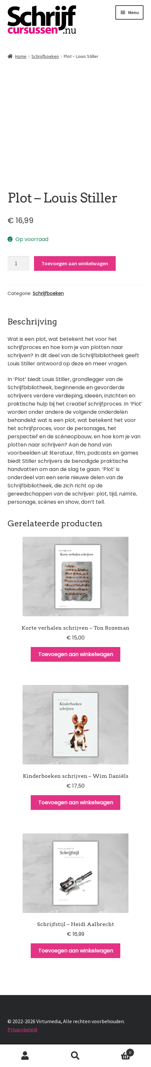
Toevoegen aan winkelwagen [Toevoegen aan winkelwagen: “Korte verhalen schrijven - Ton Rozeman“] (75, 654)
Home (20, 56)
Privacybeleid (22, 1029)
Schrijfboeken (45, 56)
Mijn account (25, 1056)
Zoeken (75, 1056)
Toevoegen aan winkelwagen (75, 263)
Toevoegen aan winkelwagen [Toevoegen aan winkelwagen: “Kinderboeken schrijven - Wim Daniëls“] (75, 802)
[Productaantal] (19, 263)
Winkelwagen (117, 1051)
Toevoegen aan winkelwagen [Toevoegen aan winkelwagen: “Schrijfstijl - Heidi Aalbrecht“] (75, 950)
